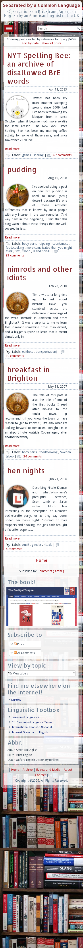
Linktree (16, 699)
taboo (26, 251)
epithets (28, 351)
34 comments (32, 456)
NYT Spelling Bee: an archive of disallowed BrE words (39, 68)
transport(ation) (47, 351)
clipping (45, 243)
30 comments (15, 356)
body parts (30, 243)
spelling (38, 155)
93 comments (15, 255)
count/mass (60, 243)
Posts (19, 644)
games (27, 155)
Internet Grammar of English (30, 732)
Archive (28, 769)
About (68, 769)
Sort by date (30, 43)
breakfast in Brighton (28, 373)
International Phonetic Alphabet (32, 727)
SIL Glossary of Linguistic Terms (32, 722)
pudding (22, 169)
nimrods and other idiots (39, 273)
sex (18, 251)
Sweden (66, 452)
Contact (40, 775)
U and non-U (42, 251)
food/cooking (15, 247)
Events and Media (48, 769)
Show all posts (51, 43)
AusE (26, 544)
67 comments (62, 155)
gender (37, 544)
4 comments (14, 549)
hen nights (26, 470)
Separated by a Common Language (41, 5)
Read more (12, 149)
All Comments (24, 652)
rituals (48, 544)
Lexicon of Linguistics (25, 717)
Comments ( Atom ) (51, 571)
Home (41, 560)
